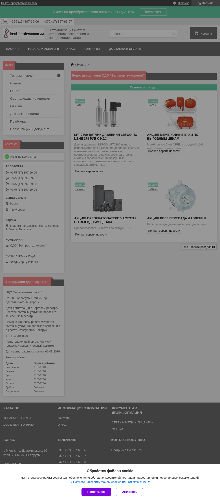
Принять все (96, 491)
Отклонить (129, 491)
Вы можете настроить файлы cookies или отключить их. (108, 482)
